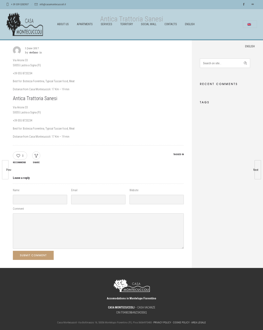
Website (133, 190)
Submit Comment (33, 255)
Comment (18, 208)
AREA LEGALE (198, 322)
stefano (33, 52)
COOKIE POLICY (181, 322)
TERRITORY (126, 24)
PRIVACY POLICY (162, 322)
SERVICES (106, 24)
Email (74, 190)
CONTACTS (170, 24)
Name (16, 190)
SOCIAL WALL (148, 24)
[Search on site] (225, 63)
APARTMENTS (85, 24)
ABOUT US (63, 24)
